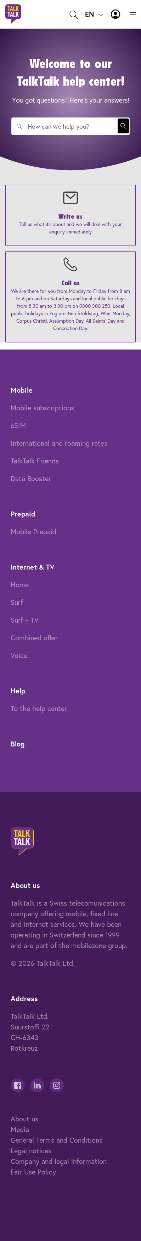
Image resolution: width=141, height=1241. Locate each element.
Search (123, 126)
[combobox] (70, 126)
